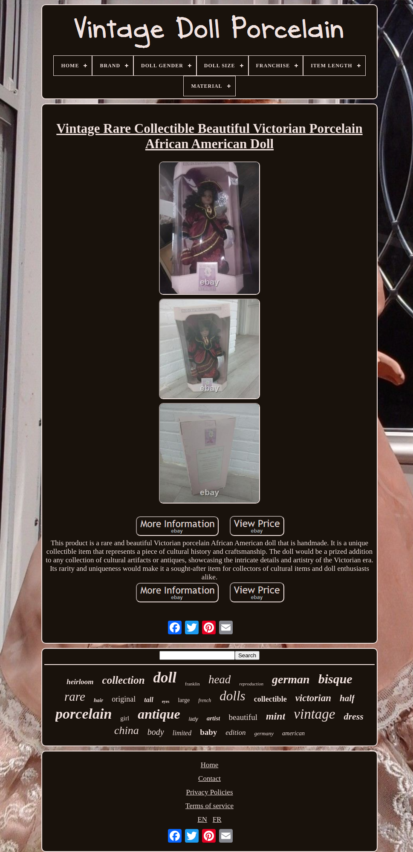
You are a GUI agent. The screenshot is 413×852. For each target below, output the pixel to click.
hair (98, 700)
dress (353, 716)
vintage (314, 714)
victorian (313, 698)
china (126, 730)
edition (235, 732)
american (293, 733)
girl (124, 718)
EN (202, 819)
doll (164, 677)
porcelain (83, 714)
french (204, 700)
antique (159, 714)
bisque (335, 679)
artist (213, 718)
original (124, 699)
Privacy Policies (209, 792)
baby (208, 732)
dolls (232, 695)
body (155, 732)
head (219, 679)
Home (210, 765)
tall (148, 699)
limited (182, 733)
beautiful (242, 717)
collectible (270, 699)
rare (74, 696)
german (291, 679)
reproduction (251, 683)
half (347, 698)
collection (123, 680)
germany (264, 733)
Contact (209, 778)
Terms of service (209, 806)
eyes (166, 701)
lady (193, 719)
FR (217, 819)
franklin (192, 683)
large (184, 700)
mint (275, 716)
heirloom (79, 682)
